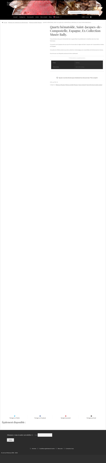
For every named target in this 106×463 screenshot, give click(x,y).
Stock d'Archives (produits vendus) (94, 84)
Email (36, 443)
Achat (37, 17)
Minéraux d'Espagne (60, 84)
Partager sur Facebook (40, 426)
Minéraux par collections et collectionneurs (18, 22)
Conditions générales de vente (47, 456)
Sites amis (60, 456)
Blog (50, 17)
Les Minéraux (14, 2)
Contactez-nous (70, 456)
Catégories (22, 17)
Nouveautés (30, 17)
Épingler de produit (66, 426)
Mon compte (43, 17)
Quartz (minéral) (82, 84)
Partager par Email (91, 426)
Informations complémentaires (77, 58)
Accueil (15, 17)
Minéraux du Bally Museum (35, 22)
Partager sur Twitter (15, 426)
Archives (34, 456)
